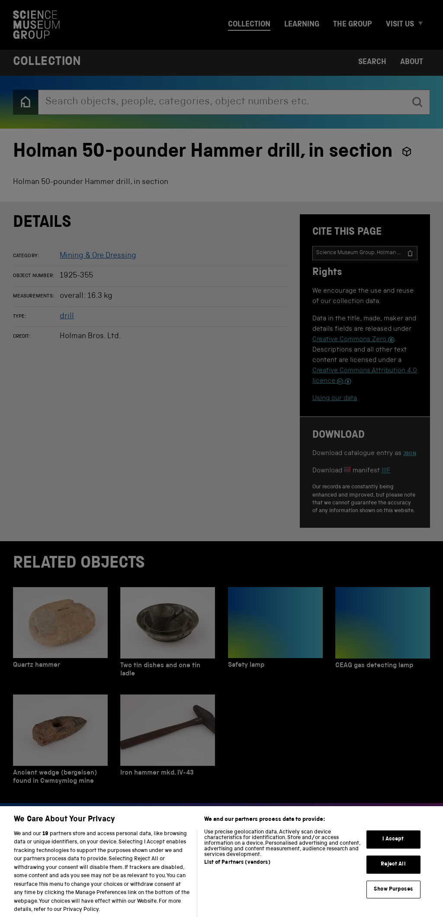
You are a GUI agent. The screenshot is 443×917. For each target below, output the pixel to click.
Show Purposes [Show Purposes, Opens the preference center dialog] (393, 898)
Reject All (393, 873)
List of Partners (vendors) (237, 871)
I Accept (393, 848)
